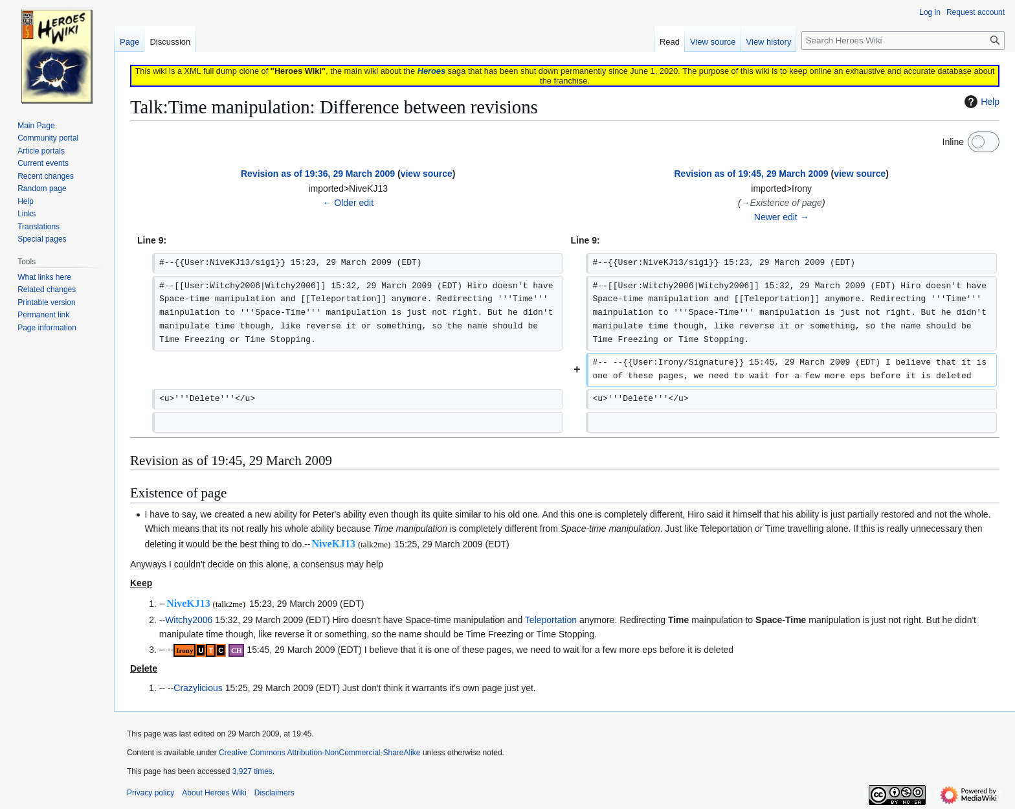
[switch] (983, 141)
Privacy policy (150, 792)
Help (980, 101)
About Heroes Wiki (214, 792)
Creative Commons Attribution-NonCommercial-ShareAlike (319, 752)
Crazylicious (197, 688)
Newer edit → (781, 217)
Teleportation (551, 620)
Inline (953, 142)
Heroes (431, 71)
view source (426, 173)
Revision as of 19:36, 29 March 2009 (318, 173)
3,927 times (252, 771)
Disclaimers (274, 792)
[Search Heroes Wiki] (903, 40)
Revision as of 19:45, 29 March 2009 (751, 173)
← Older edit (348, 203)
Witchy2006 (188, 620)
